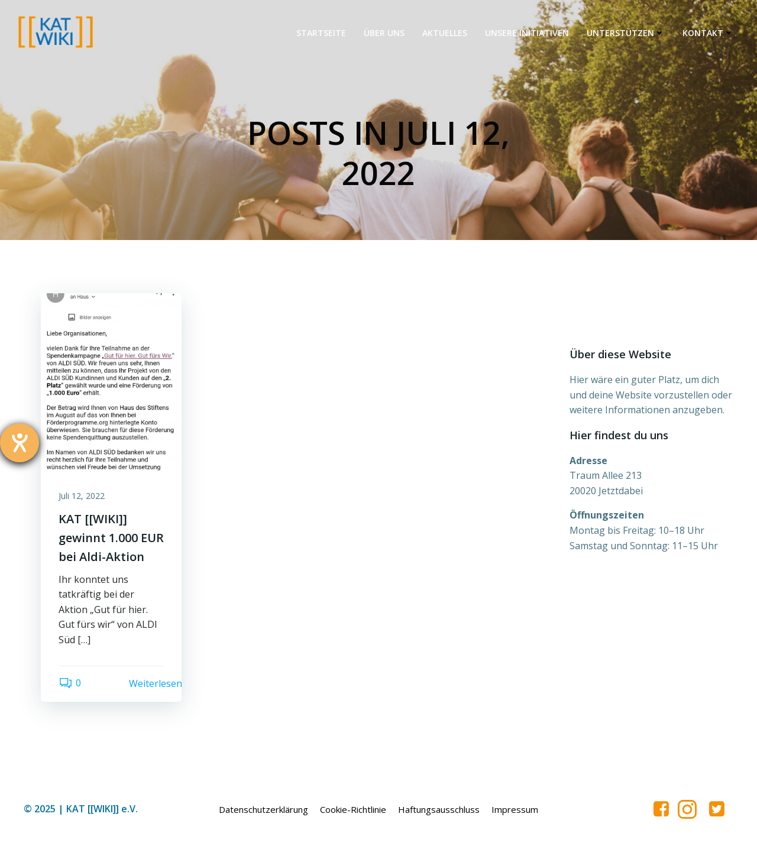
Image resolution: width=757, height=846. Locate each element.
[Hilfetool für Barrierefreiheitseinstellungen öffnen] (19, 442)
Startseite (321, 32)
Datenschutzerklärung (263, 809)
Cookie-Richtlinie (353, 809)
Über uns (384, 32)
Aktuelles (444, 32)
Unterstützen (626, 32)
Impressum (514, 809)
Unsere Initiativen (527, 32)
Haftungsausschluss (439, 809)
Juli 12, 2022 (82, 495)
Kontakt (708, 32)
